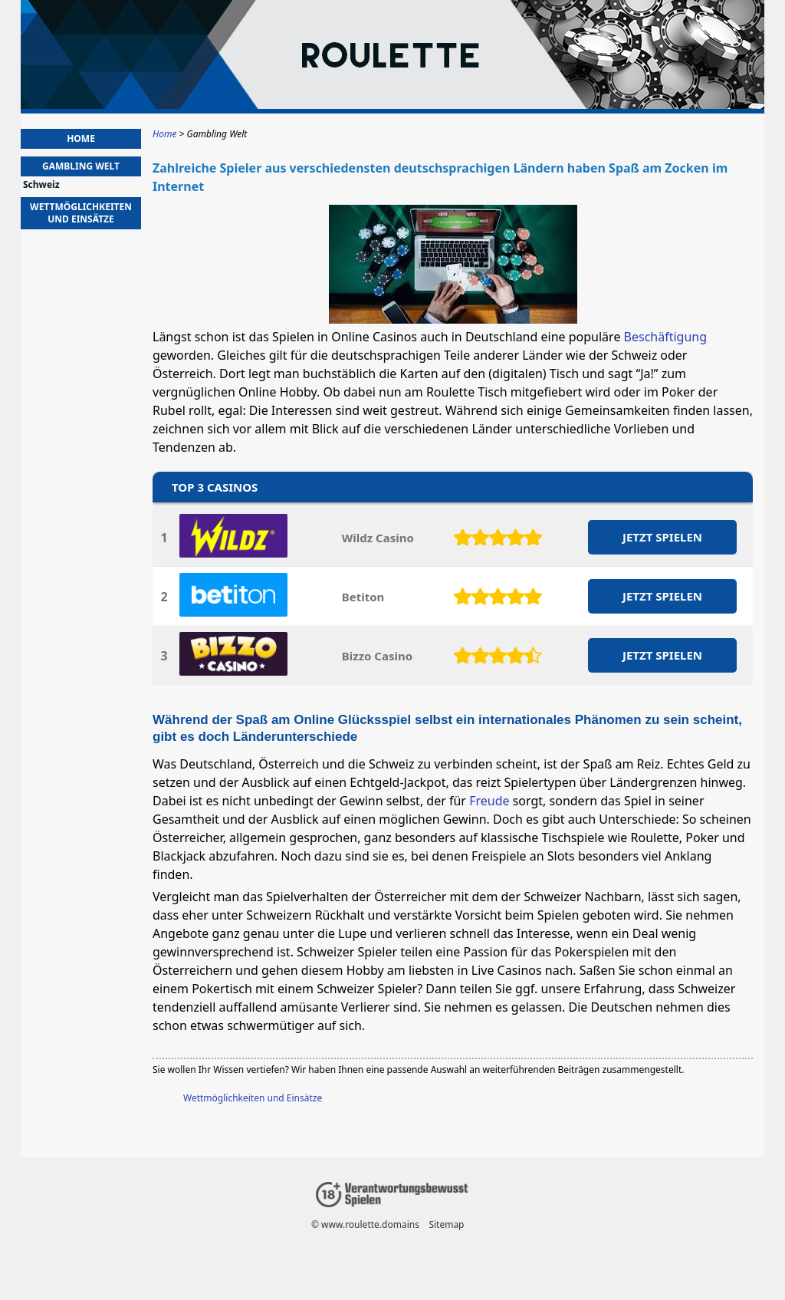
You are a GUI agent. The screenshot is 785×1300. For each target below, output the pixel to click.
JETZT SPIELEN (662, 537)
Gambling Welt (81, 166)
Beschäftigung (666, 336)
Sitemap (446, 1224)
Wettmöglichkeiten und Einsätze (252, 1097)
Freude (489, 800)
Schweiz (41, 184)
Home (81, 138)
